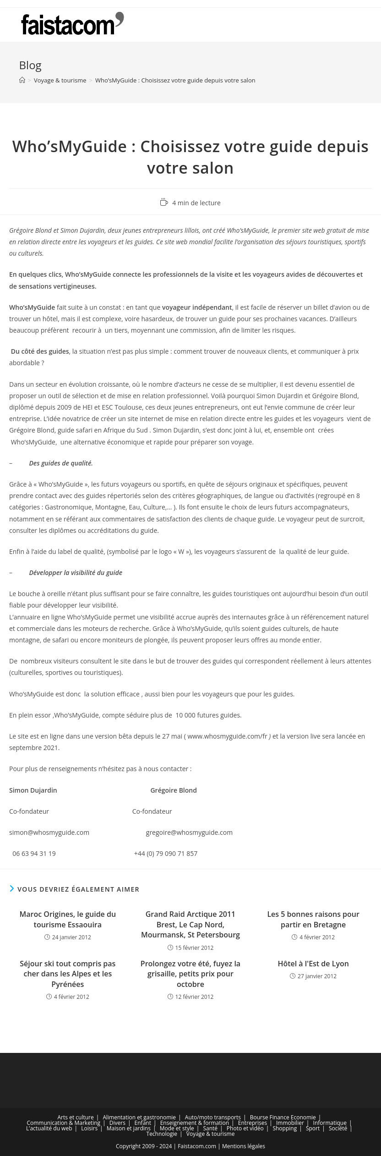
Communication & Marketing (63, 1123)
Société (338, 1128)
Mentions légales (243, 1146)
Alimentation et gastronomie (139, 1117)
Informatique (330, 1123)
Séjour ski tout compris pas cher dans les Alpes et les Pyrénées (67, 974)
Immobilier (290, 1123)
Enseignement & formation (194, 1123)
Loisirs (89, 1128)
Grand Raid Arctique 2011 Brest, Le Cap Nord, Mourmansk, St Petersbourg (190, 924)
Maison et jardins (129, 1128)
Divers (117, 1123)
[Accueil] (22, 80)
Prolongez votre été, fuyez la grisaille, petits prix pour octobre (190, 974)
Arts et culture (76, 1117)
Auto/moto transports (213, 1117)
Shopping (284, 1128)
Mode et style (177, 1128)
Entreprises (252, 1123)
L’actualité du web (49, 1128)
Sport (313, 1128)
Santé (210, 1128)
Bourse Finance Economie (283, 1117)
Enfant (143, 1123)
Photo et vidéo (245, 1128)
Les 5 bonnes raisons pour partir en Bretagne (313, 919)
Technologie (162, 1134)
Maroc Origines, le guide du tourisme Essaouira (68, 919)
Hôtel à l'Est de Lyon (313, 964)
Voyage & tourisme (210, 1134)
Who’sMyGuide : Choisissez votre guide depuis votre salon (175, 80)
